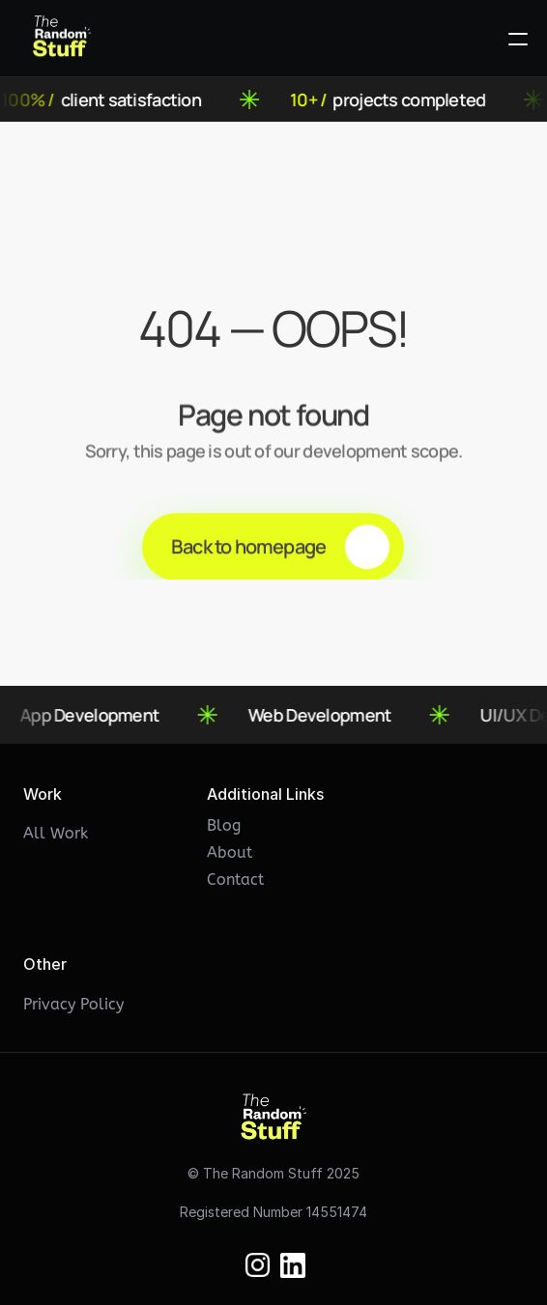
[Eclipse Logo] (61, 39)
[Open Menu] (518, 38)
